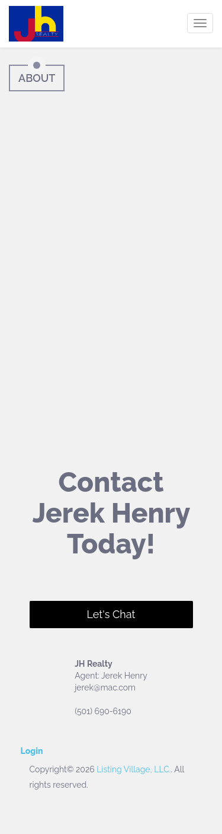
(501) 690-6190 (103, 711)
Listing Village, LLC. (133, 769)
